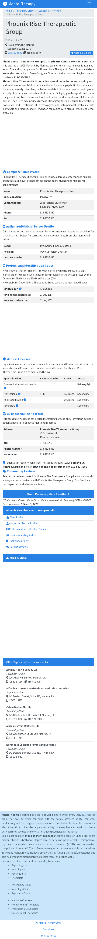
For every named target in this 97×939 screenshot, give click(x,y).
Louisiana (43, 10)
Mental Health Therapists (25, 904)
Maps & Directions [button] (81, 52)
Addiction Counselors (23, 900)
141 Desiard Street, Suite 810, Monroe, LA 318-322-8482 (31, 750)
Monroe (56, 10)
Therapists (17, 878)
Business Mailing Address (21, 535)
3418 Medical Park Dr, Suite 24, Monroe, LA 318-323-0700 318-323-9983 (30, 713)
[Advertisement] (48, 143)
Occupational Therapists (24, 913)
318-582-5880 (14, 52)
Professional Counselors (24, 908)
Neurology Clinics (20, 889)
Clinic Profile (14, 517)
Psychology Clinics (21, 885)
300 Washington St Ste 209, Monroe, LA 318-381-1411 (28, 732)
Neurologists (18, 869)
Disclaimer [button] (48, 929)
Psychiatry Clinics (25, 10)
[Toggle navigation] (89, 4)
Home (8, 10)
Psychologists (19, 865)
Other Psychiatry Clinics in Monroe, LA (27, 662)
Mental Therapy (19, 3)
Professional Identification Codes (26, 529)
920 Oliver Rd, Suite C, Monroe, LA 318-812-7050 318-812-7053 (26, 675)
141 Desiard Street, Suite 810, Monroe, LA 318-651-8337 (37, 694)
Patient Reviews (17, 547)
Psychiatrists (18, 873)
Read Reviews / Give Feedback (48, 494)
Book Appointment (17, 541)
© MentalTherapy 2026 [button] (48, 922)
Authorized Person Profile (21, 523)
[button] (20, 288)
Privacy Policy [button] (48, 935)
